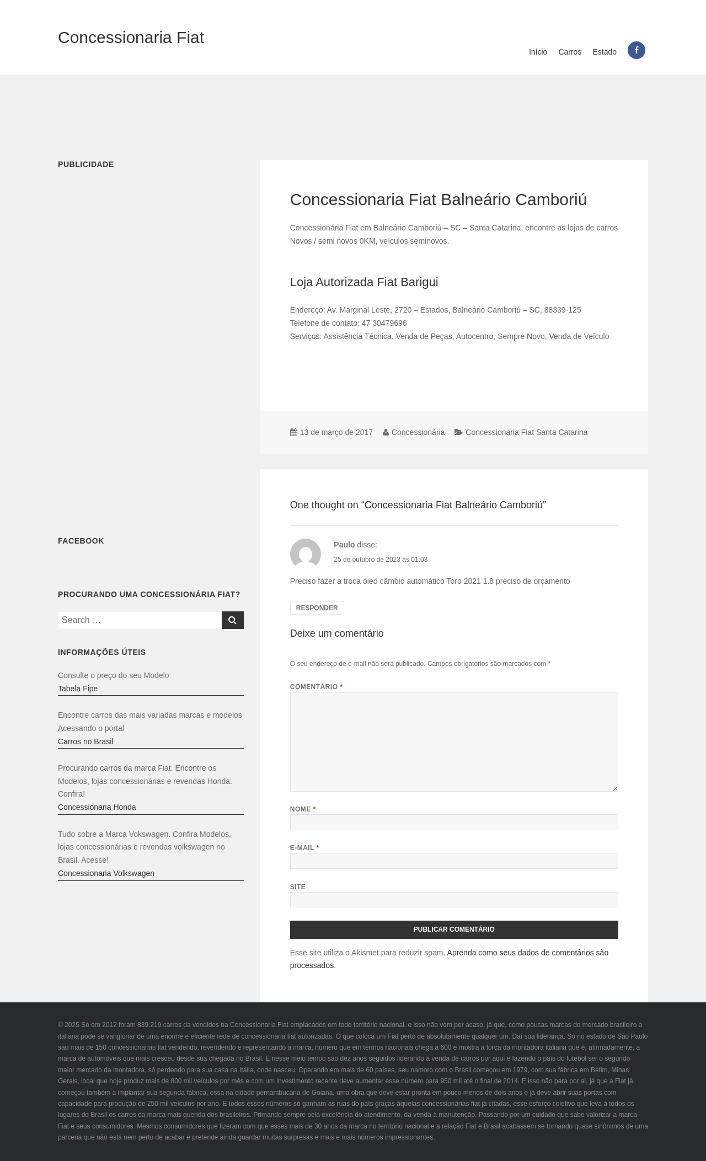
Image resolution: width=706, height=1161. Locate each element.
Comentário (316, 687)
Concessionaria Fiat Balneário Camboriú (438, 199)
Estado (604, 51)
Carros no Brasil (85, 741)
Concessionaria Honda (97, 807)
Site (298, 887)
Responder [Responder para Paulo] (317, 608)
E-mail (304, 848)
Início (538, 51)
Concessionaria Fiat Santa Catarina (526, 432)
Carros (569, 51)
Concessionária (418, 432)
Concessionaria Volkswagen (106, 873)
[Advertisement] (353, 110)
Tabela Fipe (78, 688)
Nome (303, 809)
